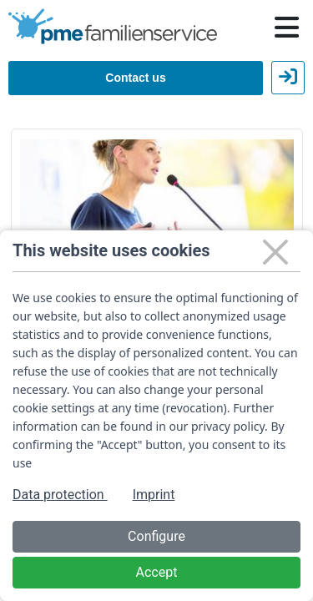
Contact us (135, 77)
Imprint (154, 495)
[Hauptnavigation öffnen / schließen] (286, 27)
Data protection (60, 495)
